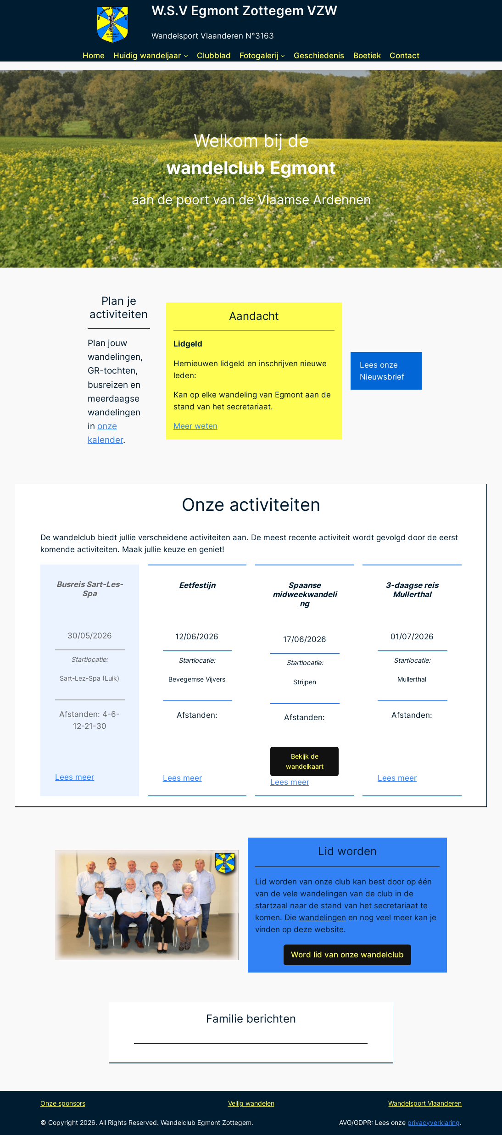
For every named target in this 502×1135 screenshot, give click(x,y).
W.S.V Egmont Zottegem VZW (244, 10)
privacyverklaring (433, 1122)
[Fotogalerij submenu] (282, 55)
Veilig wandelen (251, 1103)
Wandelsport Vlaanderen (425, 1103)
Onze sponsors (62, 1103)
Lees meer (74, 777)
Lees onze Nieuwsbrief (382, 370)
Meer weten (195, 426)
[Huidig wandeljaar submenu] (186, 55)
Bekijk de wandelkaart (305, 761)
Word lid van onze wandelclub (347, 954)
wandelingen (322, 917)
